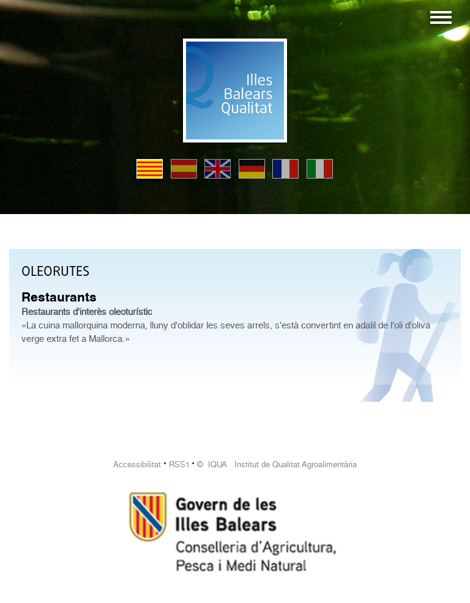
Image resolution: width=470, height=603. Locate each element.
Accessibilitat (137, 464)
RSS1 (179, 464)
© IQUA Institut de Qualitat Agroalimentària (277, 464)
